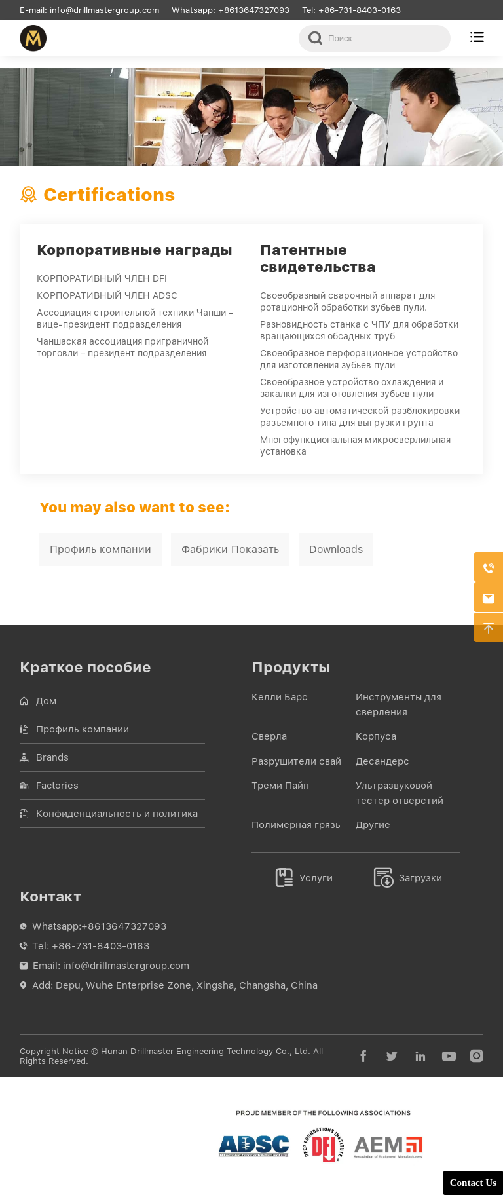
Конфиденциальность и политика (117, 814)
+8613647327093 (253, 10)
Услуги (303, 878)
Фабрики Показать (230, 549)
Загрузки (408, 878)
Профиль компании (100, 549)
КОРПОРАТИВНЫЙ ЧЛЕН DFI (102, 278)
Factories (57, 785)
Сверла (269, 736)
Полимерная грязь (296, 825)
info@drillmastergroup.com (106, 10)
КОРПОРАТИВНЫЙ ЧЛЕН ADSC (107, 295)
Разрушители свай (296, 761)
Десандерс (382, 761)
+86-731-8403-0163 (359, 10)
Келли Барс (280, 697)
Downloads (336, 549)
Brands (52, 757)
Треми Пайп (280, 785)
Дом (46, 701)
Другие (373, 825)
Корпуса (376, 736)
